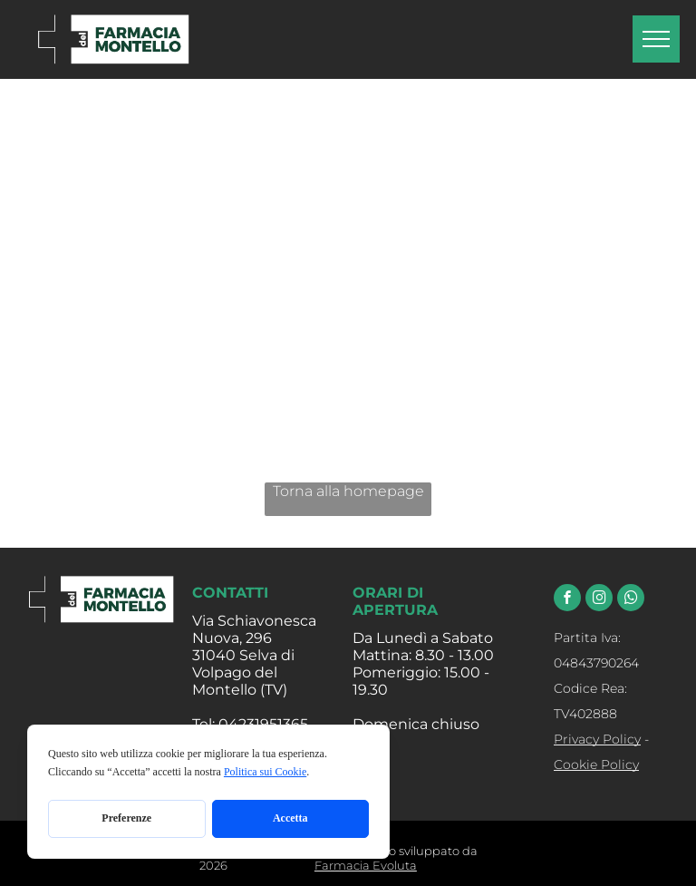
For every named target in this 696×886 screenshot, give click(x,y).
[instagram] (599, 600)
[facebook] (567, 600)
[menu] (656, 39)
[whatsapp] (630, 600)
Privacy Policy (597, 739)
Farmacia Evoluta (365, 865)
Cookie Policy (596, 764)
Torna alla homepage (348, 491)
